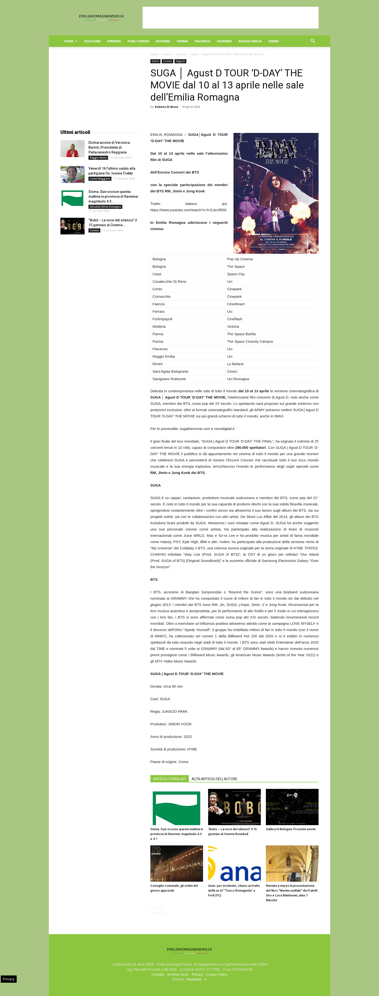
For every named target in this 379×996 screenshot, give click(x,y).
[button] (313, 41)
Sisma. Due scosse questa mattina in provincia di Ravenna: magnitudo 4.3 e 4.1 (176, 834)
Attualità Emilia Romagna (105, 206)
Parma (182, 41)
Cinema (181, 54)
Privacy (197, 974)
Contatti (158, 974)
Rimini (274, 41)
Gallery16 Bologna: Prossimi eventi (290, 829)
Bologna (92, 41)
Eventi (167, 54)
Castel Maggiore (100, 178)
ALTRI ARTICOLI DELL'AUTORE (214, 779)
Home (70, 41)
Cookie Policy (216, 974)
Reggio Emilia (250, 41)
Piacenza (202, 41)
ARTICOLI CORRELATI (169, 779)
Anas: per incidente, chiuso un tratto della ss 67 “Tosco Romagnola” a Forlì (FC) (234, 890)
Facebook (194, 979)
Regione (180, 61)
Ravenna (224, 41)
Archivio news (178, 974)
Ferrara (114, 41)
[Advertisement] (231, 18)
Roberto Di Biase (166, 107)
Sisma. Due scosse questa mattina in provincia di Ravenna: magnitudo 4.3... (113, 196)
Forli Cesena (138, 41)
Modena (163, 41)
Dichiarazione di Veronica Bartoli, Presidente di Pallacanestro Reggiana (109, 147)
